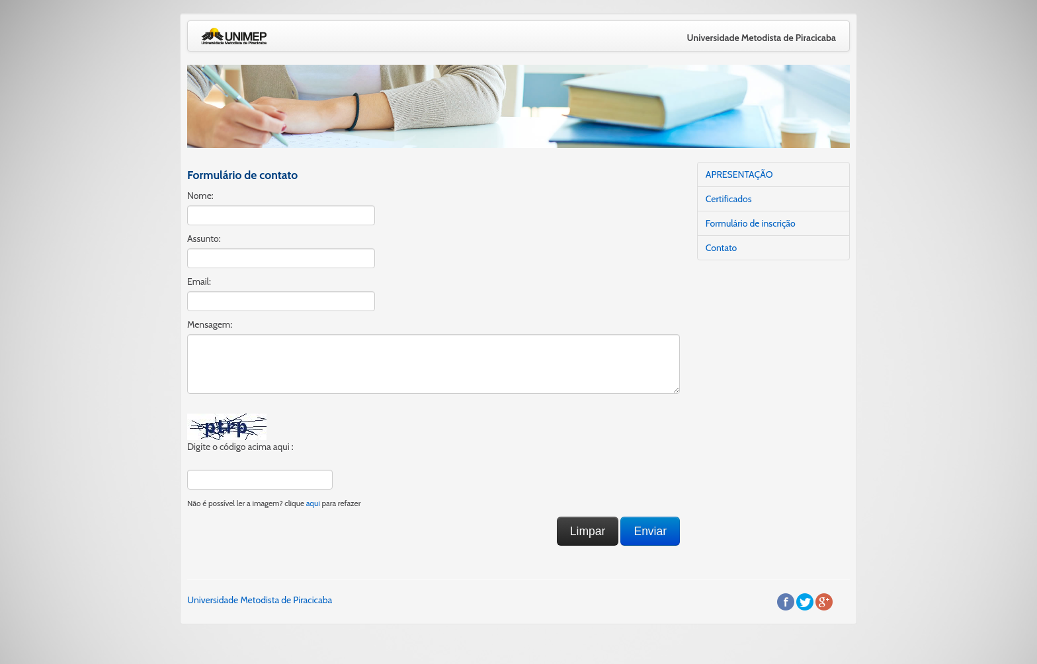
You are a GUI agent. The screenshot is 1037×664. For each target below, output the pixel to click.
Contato (721, 248)
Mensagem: (209, 324)
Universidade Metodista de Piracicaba (259, 600)
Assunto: (204, 238)
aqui (313, 503)
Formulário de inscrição (751, 223)
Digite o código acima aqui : (240, 447)
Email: (199, 281)
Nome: (200, 196)
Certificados (729, 199)
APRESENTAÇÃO (739, 174)
